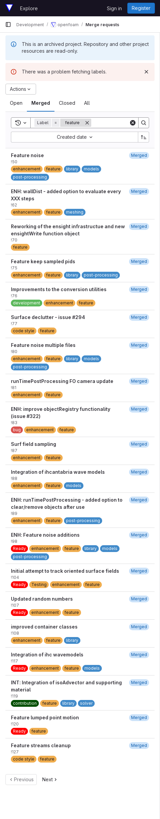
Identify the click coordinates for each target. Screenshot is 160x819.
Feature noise (27, 155)
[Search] (143, 122)
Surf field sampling (33, 444)
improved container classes (44, 627)
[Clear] (133, 123)
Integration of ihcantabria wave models (58, 472)
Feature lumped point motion (45, 717)
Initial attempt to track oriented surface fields (65, 571)
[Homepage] (9, 8)
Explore (29, 8)
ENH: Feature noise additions (45, 535)
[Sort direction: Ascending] (143, 137)
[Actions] (20, 89)
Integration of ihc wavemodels (47, 654)
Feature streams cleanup (41, 745)
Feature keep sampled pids (43, 261)
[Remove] (87, 123)
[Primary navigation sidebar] (8, 24)
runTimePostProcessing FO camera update (62, 381)
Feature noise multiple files (43, 345)
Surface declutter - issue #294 (48, 317)
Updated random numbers (42, 599)
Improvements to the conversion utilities (59, 289)
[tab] (16, 103)
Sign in (114, 8)
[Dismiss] (146, 72)
